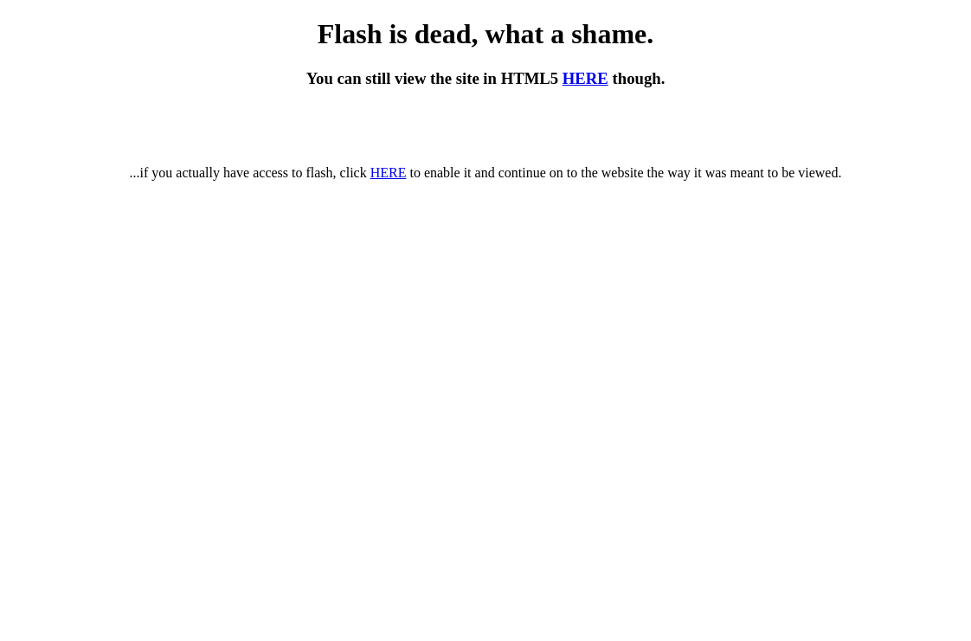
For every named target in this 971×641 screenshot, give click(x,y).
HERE (585, 78)
